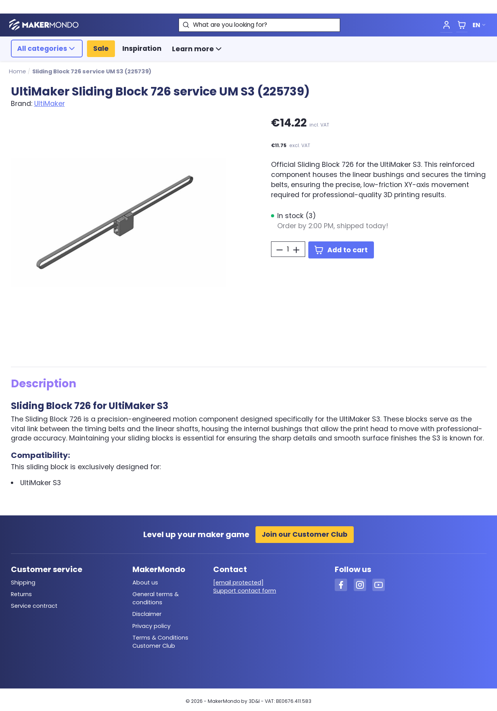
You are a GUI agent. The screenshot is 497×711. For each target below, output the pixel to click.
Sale (101, 48)
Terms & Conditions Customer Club (160, 642)
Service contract (34, 606)
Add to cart (341, 250)
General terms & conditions (155, 598)
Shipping (23, 582)
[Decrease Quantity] (279, 250)
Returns (21, 594)
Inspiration (142, 48)
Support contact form (244, 591)
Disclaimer (147, 614)
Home (17, 71)
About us (145, 582)
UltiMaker (49, 103)
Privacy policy (151, 626)
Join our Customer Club (305, 534)
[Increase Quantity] (296, 250)
